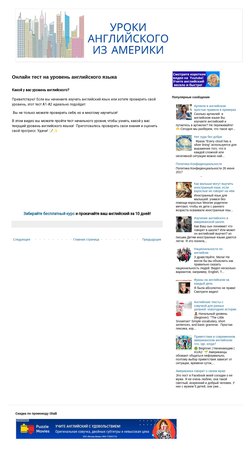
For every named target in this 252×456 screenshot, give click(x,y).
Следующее (21, 239)
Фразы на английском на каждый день (211, 281)
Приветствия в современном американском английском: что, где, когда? (214, 340)
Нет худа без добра (208, 137)
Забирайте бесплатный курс (49, 213)
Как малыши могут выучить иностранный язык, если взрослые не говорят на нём (214, 187)
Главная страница (86, 239)
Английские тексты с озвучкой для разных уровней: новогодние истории (215, 305)
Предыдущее (151, 239)
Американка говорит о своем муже (201, 371)
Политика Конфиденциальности (199, 164)
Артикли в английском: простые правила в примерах (215, 107)
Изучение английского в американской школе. (211, 220)
